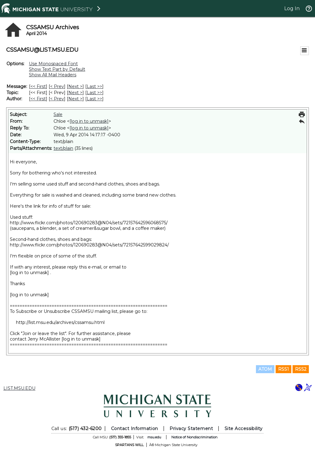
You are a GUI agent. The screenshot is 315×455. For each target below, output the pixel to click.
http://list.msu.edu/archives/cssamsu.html (60, 322)
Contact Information (134, 428)
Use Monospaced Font (53, 63)
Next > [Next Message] (75, 86)
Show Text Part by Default (57, 69)
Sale (58, 114)
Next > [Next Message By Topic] (75, 92)
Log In (292, 8)
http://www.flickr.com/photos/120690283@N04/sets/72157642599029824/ (89, 245)
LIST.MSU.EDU (19, 388)
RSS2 (300, 369)
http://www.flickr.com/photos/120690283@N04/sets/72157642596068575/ (89, 223)
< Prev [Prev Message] (57, 86)
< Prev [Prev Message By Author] (57, 99)
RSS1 (283, 369)
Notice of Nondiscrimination (194, 437)
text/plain (63, 148)
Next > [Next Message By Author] (75, 99)
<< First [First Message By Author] (38, 99)
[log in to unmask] (89, 121)
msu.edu (154, 437)
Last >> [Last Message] (94, 86)
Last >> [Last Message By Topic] (94, 92)
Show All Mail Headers (52, 75)
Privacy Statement (191, 428)
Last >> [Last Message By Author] (94, 99)
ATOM (265, 369)
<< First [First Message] (38, 86)
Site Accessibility (244, 428)
